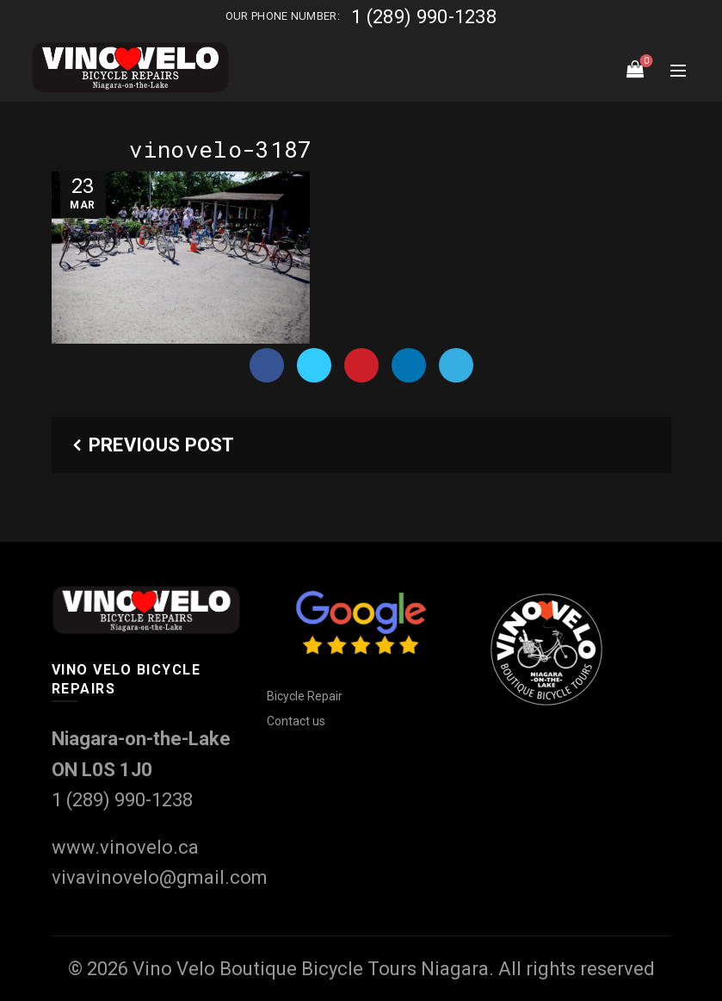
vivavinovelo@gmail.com (160, 877)
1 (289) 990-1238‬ (424, 17)
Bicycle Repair (304, 696)
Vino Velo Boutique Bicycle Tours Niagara (311, 968)
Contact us (296, 721)
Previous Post (162, 445)
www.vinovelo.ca (125, 847)
